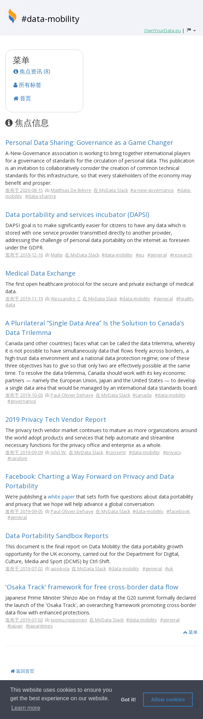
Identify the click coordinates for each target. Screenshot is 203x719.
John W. (59, 452)
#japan (15, 626)
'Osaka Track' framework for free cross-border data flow (91, 587)
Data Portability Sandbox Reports (56, 535)
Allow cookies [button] (168, 699)
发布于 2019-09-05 (24, 511)
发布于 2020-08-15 (24, 190)
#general (157, 255)
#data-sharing (40, 196)
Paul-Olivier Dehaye (72, 395)
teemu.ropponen (69, 620)
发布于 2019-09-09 (24, 452)
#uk (169, 568)
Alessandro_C (65, 298)
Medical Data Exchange (40, 273)
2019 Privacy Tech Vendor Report (55, 419)
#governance (21, 401)
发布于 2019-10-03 (24, 395)
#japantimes (39, 626)
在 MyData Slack (111, 190)
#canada (142, 395)
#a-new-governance (152, 190)
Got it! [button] (128, 699)
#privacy (172, 452)
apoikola (60, 568)
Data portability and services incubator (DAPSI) (77, 214)
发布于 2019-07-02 (24, 568)
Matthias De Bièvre (71, 190)
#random (17, 458)
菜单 (190, 632)
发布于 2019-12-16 (24, 255)
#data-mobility (50, 18)
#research (181, 255)
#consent (116, 452)
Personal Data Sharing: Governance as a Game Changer (89, 142)
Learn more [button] (25, 708)
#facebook (178, 511)
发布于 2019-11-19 (24, 298)
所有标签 (27, 85)
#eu (140, 255)
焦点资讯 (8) (31, 71)
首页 (22, 98)
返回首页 (22, 671)
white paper (61, 496)
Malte (57, 255)
